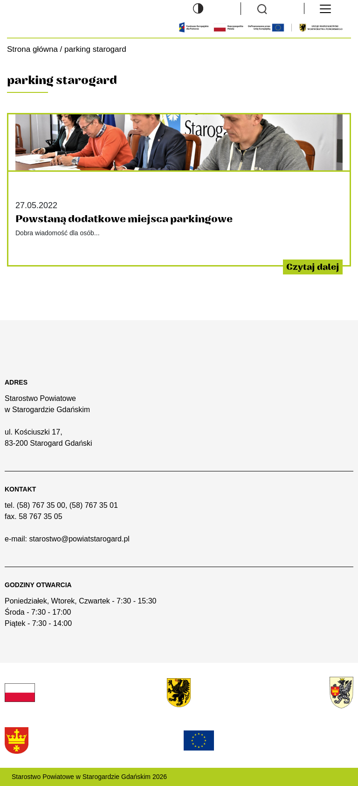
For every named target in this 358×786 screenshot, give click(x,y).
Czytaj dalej (312, 267)
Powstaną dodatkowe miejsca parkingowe (124, 219)
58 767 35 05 (40, 516)
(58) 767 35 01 (93, 505)
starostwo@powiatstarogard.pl (79, 539)
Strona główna (32, 49)
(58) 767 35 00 (41, 505)
